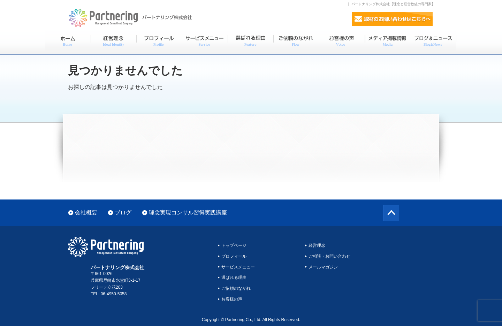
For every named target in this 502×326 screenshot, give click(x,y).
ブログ (123, 212)
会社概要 (86, 212)
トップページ (233, 245)
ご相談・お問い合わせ (329, 256)
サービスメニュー (238, 267)
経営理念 (317, 245)
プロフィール (233, 256)
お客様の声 (231, 299)
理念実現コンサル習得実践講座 (188, 212)
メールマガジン (323, 267)
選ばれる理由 (233, 277)
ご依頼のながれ (236, 288)
